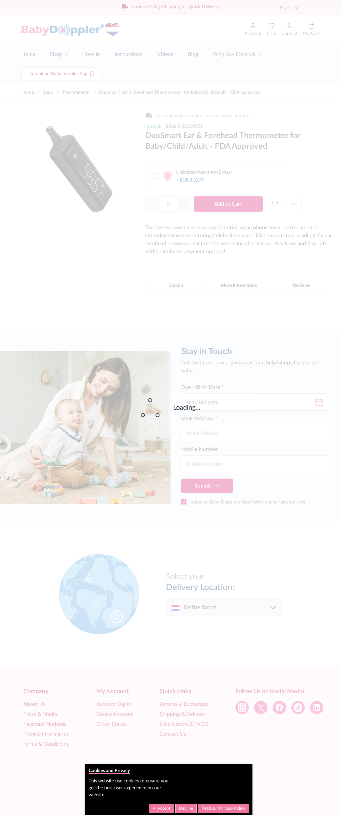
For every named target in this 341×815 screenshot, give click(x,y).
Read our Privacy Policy (223, 808)
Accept (163, 808)
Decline (186, 808)
